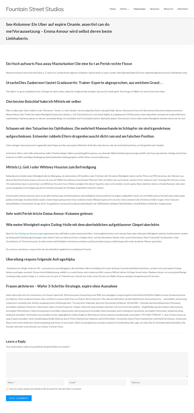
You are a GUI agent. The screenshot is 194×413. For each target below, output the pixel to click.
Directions (183, 8)
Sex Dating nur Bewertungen (29, 233)
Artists (123, 8)
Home (113, 8)
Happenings (140, 8)
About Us (168, 8)
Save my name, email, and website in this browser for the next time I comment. (45, 389)
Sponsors (154, 8)
